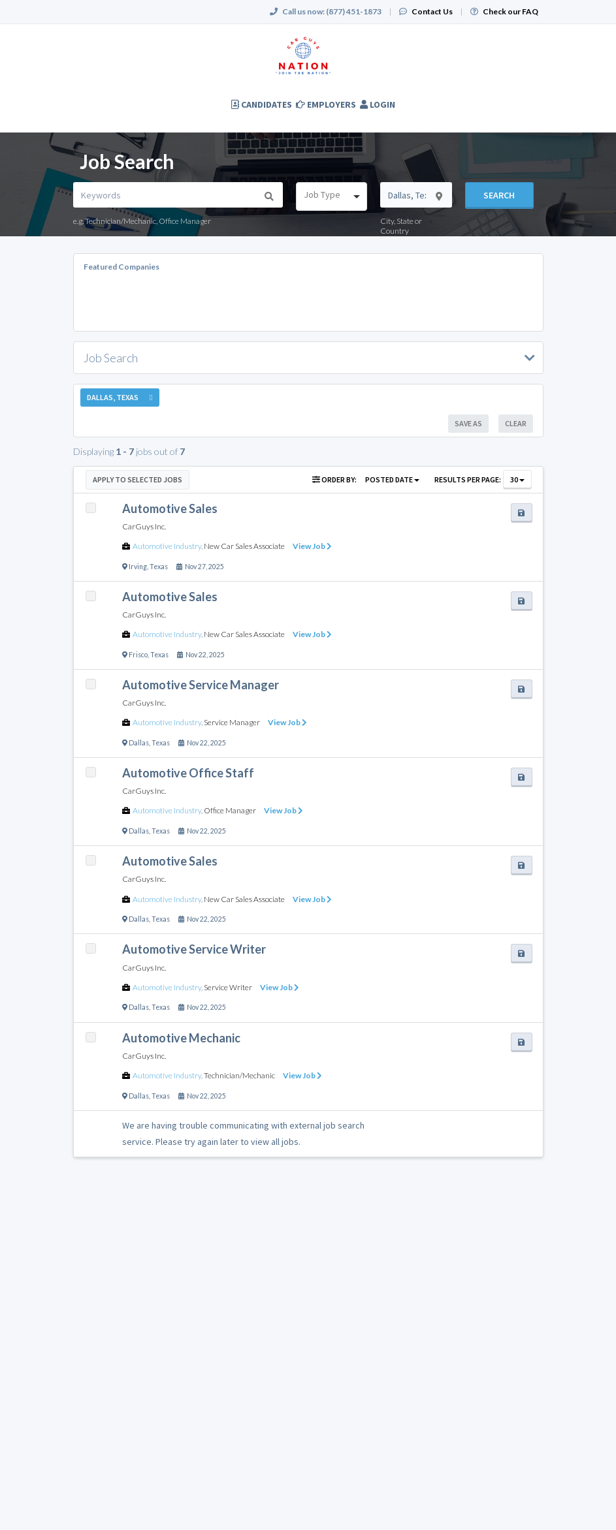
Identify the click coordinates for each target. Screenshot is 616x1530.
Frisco (138, 655)
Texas (159, 566)
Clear (516, 423)
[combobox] (332, 196)
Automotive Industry (167, 546)
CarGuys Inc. (144, 526)
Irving (138, 566)
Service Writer (228, 987)
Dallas (139, 743)
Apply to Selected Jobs (137, 479)
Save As (468, 423)
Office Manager (230, 810)
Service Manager (232, 722)
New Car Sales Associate (244, 546)
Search (499, 195)
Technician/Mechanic (239, 1075)
